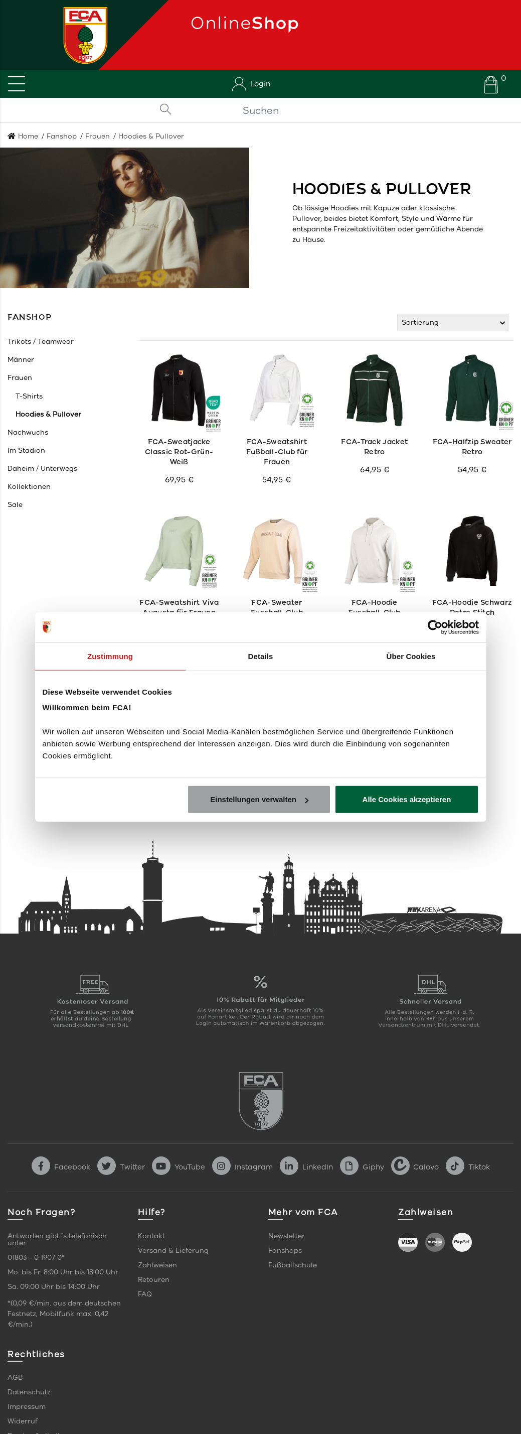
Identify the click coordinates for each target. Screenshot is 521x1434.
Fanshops (285, 1250)
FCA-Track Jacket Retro (374, 446)
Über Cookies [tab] (411, 655)
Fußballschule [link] (292, 1265)
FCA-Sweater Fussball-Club (277, 607)
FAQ (145, 1294)
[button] (41, 341)
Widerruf (23, 1421)
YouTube (178, 1166)
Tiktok (468, 1166)
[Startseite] (82, 35)
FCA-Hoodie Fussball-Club (374, 607)
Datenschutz (29, 1392)
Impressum (27, 1406)
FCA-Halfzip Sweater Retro (472, 446)
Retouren (153, 1279)
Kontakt (151, 1236)
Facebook (61, 1166)
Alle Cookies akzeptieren (407, 799)
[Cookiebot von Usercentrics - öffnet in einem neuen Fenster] (435, 626)
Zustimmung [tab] (110, 655)
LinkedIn (306, 1166)
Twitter (121, 1166)
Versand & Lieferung (173, 1250)
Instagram (242, 1166)
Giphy (362, 1166)
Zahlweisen (157, 1265)
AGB (15, 1377)
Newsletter (286, 1236)
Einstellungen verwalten (259, 799)
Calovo (415, 1166)
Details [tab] (260, 655)
